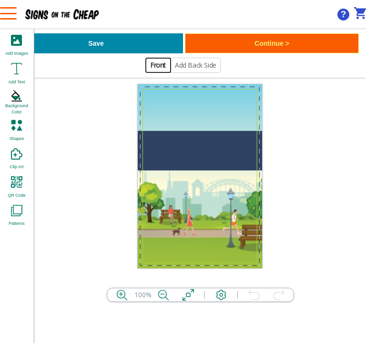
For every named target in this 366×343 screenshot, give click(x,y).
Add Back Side (195, 65)
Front (158, 65)
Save (96, 43)
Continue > (271, 43)
